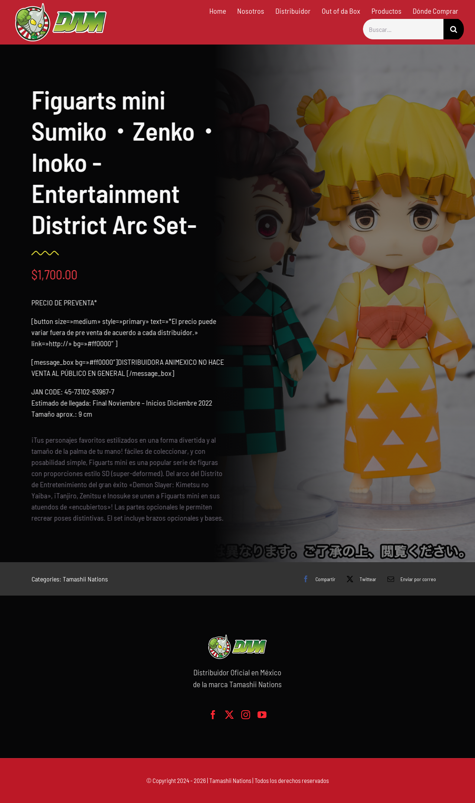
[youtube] (262, 714)
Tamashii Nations (85, 579)
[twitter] (229, 714)
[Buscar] (453, 29)
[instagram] (245, 714)
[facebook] (213, 714)
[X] (359, 579)
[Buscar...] (403, 29)
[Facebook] (317, 579)
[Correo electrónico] (410, 579)
